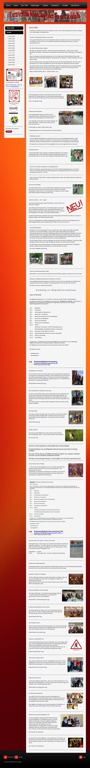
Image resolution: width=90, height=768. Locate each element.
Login (84, 757)
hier (57, 71)
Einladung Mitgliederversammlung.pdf (46, 363)
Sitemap (20, 757)
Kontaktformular (15, 86)
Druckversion (11, 757)
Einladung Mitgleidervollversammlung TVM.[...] (48, 533)
